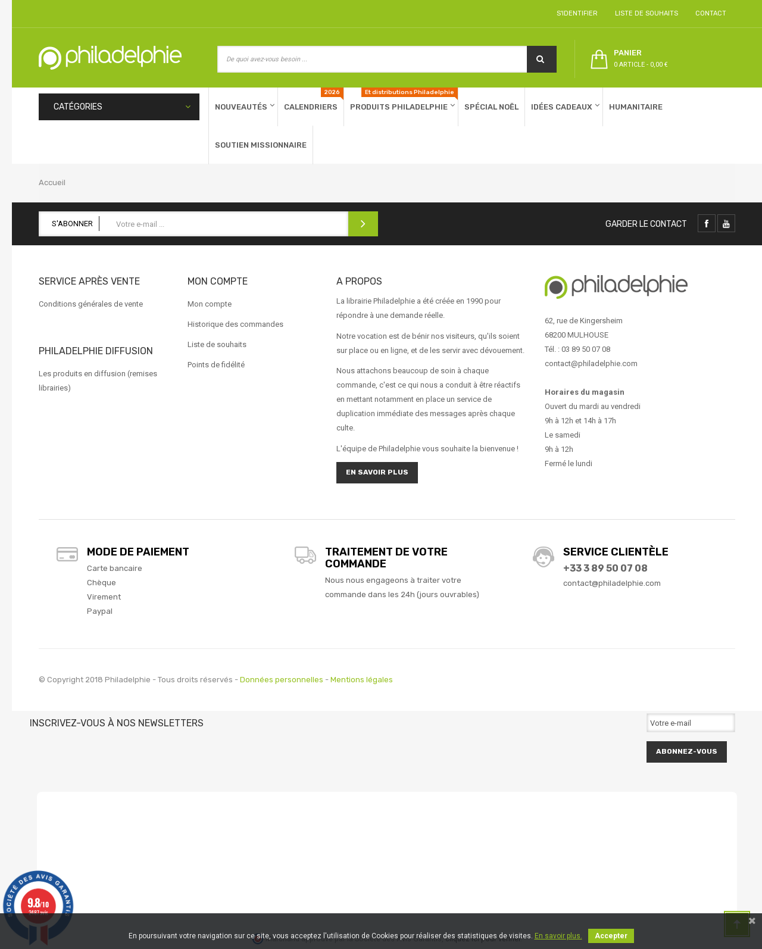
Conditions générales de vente (91, 303)
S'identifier (575, 13)
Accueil (52, 182)
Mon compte (210, 303)
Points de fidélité (216, 364)
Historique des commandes (235, 324)
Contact (709, 13)
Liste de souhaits (644, 13)
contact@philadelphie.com (612, 583)
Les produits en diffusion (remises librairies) (98, 380)
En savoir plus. (558, 936)
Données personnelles (281, 679)
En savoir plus (377, 472)
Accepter (611, 936)
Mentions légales (361, 679)
